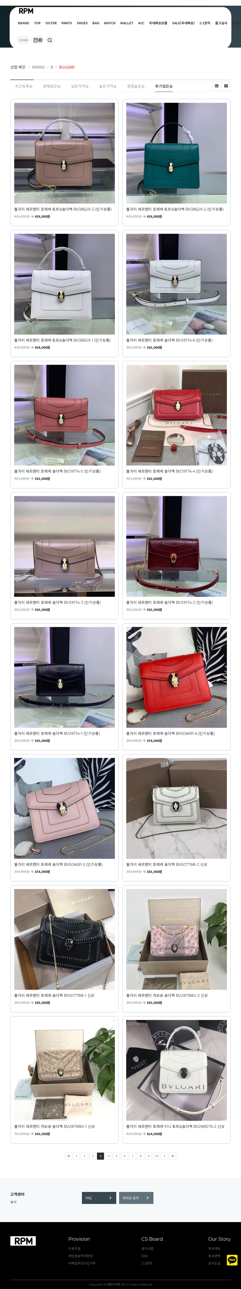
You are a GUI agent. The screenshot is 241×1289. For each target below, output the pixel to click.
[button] (49, 40)
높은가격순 (108, 86)
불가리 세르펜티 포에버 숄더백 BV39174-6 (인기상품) (169, 340)
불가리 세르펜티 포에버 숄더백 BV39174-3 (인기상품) (57, 602)
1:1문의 (204, 22)
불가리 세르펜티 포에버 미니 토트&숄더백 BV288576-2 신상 (175, 1126)
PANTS (66, 22)
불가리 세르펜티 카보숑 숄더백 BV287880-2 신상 (167, 995)
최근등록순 (24, 86)
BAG (95, 22)
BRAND (23, 22)
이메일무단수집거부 (82, 1263)
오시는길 (214, 1263)
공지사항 (147, 1248)
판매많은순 (52, 86)
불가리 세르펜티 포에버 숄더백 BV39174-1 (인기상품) (57, 733)
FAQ (98, 1197)
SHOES (82, 22)
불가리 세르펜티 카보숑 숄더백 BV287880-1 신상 (54, 1126)
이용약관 (74, 1248)
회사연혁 (214, 1255)
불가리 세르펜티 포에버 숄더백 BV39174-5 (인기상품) (57, 471)
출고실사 (221, 22)
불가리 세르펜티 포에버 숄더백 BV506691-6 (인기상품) (170, 733)
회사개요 (214, 1248)
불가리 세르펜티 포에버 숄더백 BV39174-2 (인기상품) (169, 602)
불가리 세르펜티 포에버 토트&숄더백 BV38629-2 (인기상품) (175, 209)
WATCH (110, 22)
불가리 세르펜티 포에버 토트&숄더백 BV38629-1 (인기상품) (62, 340)
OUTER (51, 22)
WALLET (126, 22)
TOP (37, 22)
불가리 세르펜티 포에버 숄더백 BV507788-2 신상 (166, 864)
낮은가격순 (80, 86)
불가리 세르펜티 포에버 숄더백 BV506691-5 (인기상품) (58, 864)
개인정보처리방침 (80, 1255)
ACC (141, 22)
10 (155, 1155)
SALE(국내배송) (183, 22)
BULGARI (67, 67)
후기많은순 (164, 86)
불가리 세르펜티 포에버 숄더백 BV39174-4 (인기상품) (169, 471)
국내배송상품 (158, 22)
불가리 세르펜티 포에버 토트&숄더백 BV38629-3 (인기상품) (63, 209)
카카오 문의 (136, 1197)
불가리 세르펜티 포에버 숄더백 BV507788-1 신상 (54, 995)
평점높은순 (136, 86)
